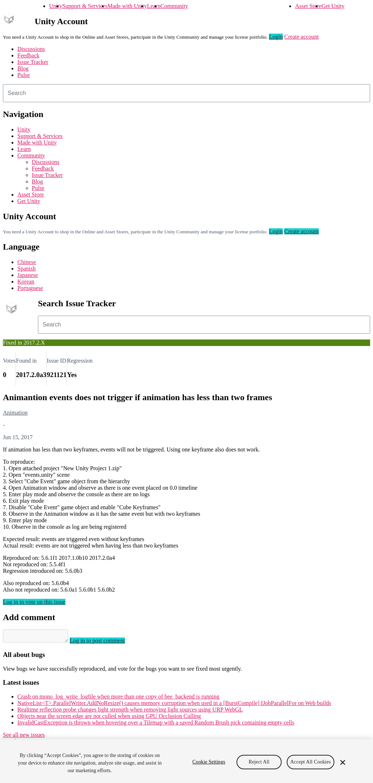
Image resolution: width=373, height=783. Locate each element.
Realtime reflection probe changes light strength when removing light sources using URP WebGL (130, 712)
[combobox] (186, 93)
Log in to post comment (104, 643)
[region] (186, 761)
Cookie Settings (208, 762)
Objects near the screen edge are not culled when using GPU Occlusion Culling (109, 718)
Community (174, 6)
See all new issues (24, 737)
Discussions (31, 49)
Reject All (258, 762)
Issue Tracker (32, 62)
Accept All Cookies (310, 762)
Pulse (23, 75)
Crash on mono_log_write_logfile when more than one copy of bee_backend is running (118, 699)
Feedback (28, 55)
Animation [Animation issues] (15, 413)
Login (276, 37)
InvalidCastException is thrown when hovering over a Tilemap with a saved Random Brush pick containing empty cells (155, 725)
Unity (55, 6)
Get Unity (332, 6)
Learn (153, 6)
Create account (301, 37)
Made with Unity (127, 6)
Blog (23, 68)
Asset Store (308, 6)
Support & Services (84, 6)
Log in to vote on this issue (34, 602)
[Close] (342, 762)
